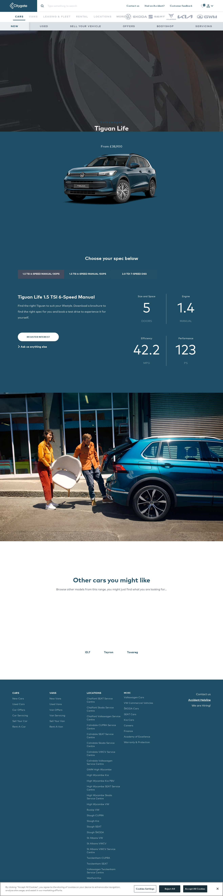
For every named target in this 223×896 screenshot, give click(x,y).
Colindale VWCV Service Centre (101, 753)
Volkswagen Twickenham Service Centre (101, 871)
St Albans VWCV (96, 843)
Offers (129, 26)
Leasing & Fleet (56, 16)
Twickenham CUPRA (98, 857)
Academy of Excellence (137, 736)
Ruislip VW (93, 809)
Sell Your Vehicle (85, 26)
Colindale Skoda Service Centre (101, 744)
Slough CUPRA (95, 815)
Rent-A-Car (19, 726)
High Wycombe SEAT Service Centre (103, 788)
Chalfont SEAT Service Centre (100, 700)
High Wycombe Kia (98, 775)
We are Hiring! (201, 705)
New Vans (55, 698)
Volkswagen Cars (134, 697)
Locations (103, 16)
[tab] (210, 6)
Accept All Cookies (195, 888)
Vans (33, 16)
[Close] (217, 888)
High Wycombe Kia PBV (100, 780)
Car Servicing (20, 715)
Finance (128, 731)
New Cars (18, 698)
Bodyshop (165, 26)
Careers (128, 725)
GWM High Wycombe (99, 769)
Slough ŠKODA (95, 832)
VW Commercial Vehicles (138, 702)
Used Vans (55, 704)
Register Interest (38, 336)
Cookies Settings (145, 888)
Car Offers (18, 709)
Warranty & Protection (137, 742)
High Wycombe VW (98, 804)
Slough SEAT (94, 826)
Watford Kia (94, 878)
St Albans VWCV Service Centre (101, 851)
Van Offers (55, 709)
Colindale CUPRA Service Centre (101, 727)
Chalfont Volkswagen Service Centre (103, 718)
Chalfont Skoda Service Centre (100, 709)
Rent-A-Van (56, 726)
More (122, 16)
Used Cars (18, 704)
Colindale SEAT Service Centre (100, 736)
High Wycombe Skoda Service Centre (99, 797)
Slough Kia (93, 820)
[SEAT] (157, 17)
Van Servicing (57, 715)
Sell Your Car (19, 721)
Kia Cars (129, 719)
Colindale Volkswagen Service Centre (99, 762)
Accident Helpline (199, 700)
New (14, 26)
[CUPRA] (171, 18)
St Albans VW (95, 837)
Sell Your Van (57, 721)
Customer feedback (181, 5)
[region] (111, 889)
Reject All (170, 888)
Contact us (133, 5)
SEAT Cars (130, 714)
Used (44, 26)
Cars (19, 16)
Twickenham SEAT (97, 863)
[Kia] (185, 17)
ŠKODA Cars (131, 708)
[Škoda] (140, 16)
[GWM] (207, 20)
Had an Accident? (155, 5)
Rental (82, 16)
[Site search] (74, 6)
